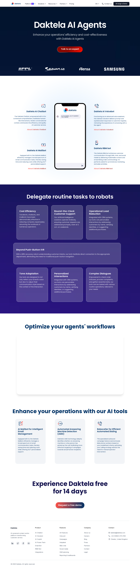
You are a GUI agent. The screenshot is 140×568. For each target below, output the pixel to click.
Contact (86, 549)
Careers (86, 536)
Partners (87, 546)
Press (86, 542)
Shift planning (64, 552)
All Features (64, 533)
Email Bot (38, 546)
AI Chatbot (38, 533)
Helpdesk (63, 542)
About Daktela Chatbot (36, 129)
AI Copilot (38, 539)
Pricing (71, 4)
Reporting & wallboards (67, 555)
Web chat (63, 546)
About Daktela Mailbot (37, 168)
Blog (85, 539)
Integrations (39, 552)
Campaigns (63, 539)
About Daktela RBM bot (103, 168)
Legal (86, 552)
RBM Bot (38, 549)
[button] (30, 4)
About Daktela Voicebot (103, 129)
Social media (64, 549)
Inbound (62, 536)
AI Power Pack (40, 542)
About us (87, 533)
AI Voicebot (39, 536)
